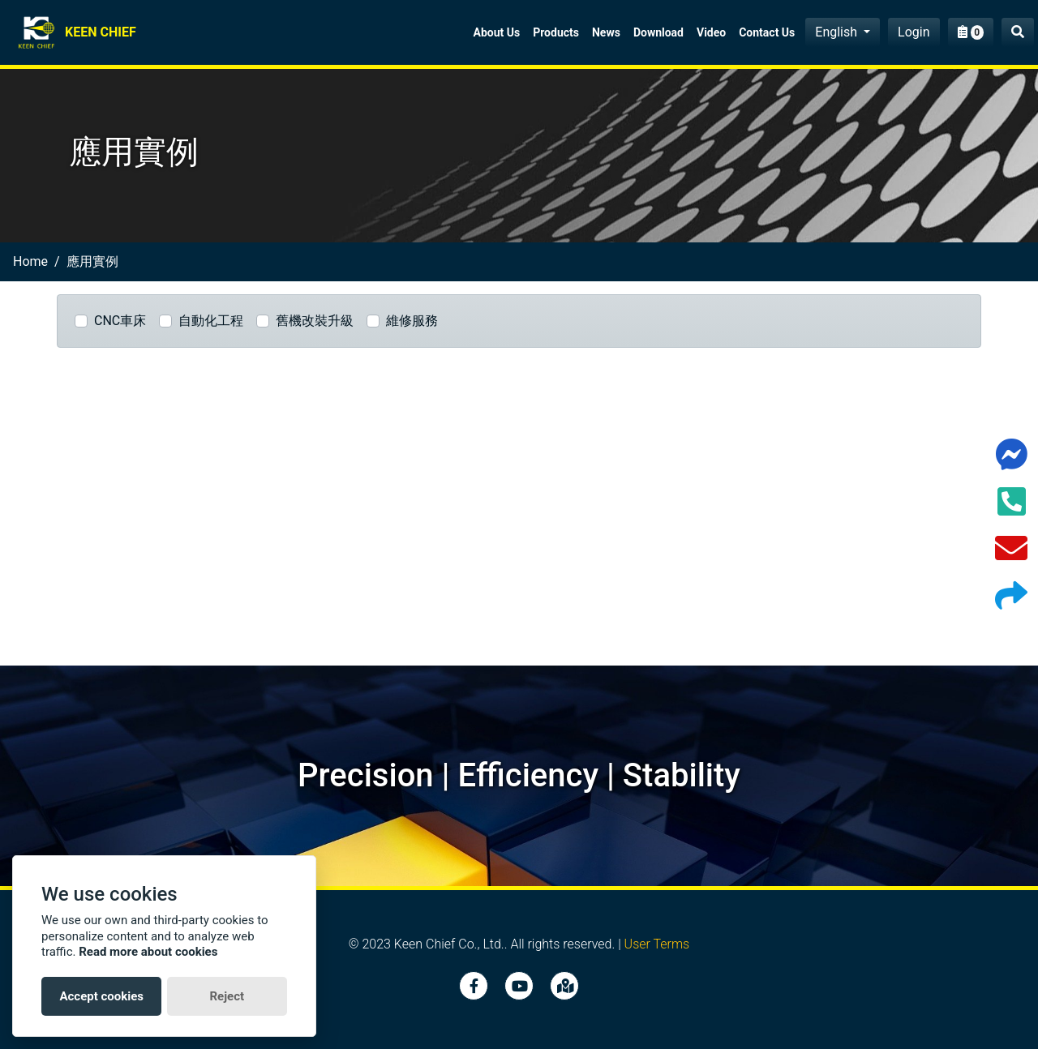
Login (913, 32)
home (30, 261)
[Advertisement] (519, 513)
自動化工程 (210, 320)
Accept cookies (101, 996)
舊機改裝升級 (315, 320)
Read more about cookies (148, 951)
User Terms (657, 944)
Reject (226, 996)
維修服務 (412, 320)
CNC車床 (120, 320)
